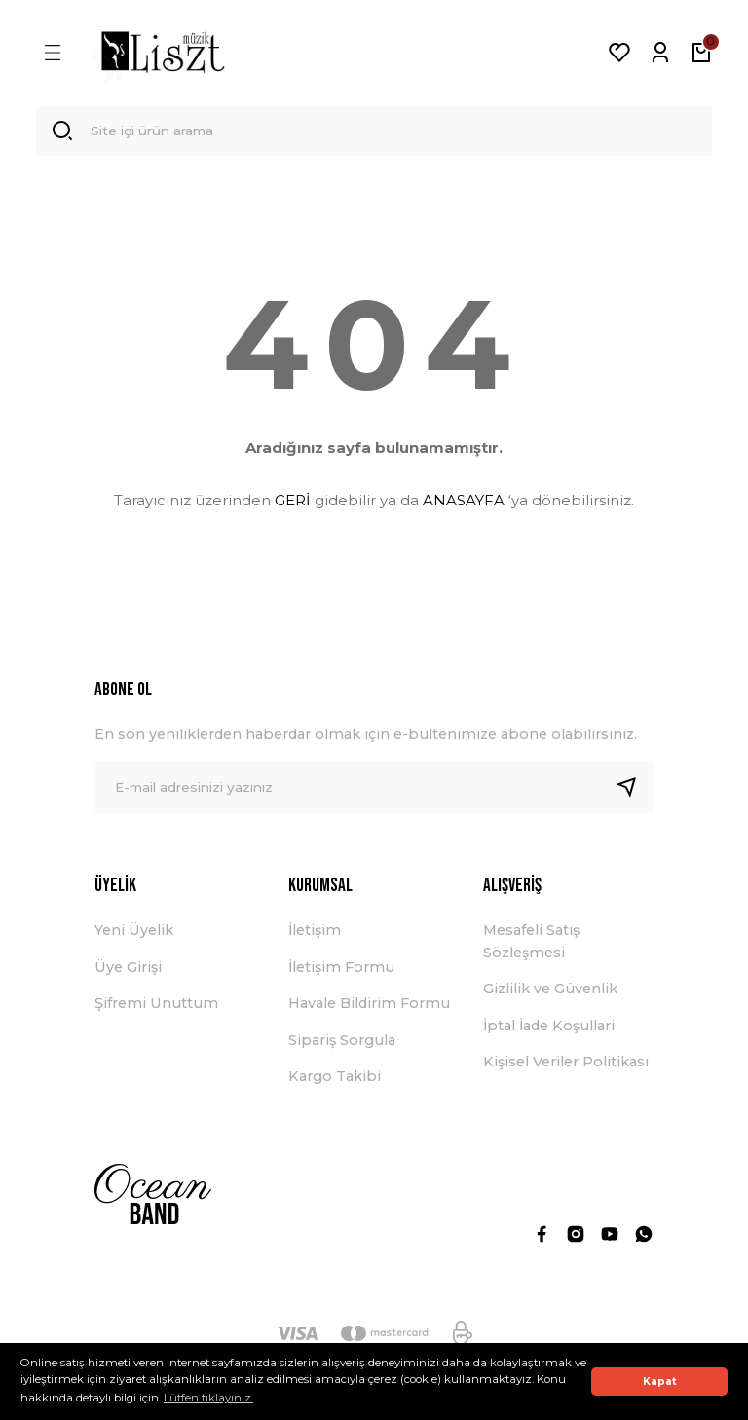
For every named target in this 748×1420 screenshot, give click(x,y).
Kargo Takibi (334, 1079)
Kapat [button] (660, 1381)
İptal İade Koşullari (549, 1028)
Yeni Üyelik (133, 934)
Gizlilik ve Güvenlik (550, 992)
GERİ (293, 503)
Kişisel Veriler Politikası (566, 1064)
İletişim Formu (341, 970)
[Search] (374, 132)
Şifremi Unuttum (156, 1007)
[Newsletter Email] (374, 791)
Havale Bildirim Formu (369, 1007)
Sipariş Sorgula (341, 1043)
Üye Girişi (128, 970)
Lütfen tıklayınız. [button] (208, 1397)
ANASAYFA (464, 503)
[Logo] (163, 52)
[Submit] (634, 791)
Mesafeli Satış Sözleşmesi (531, 944)
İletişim (314, 934)
